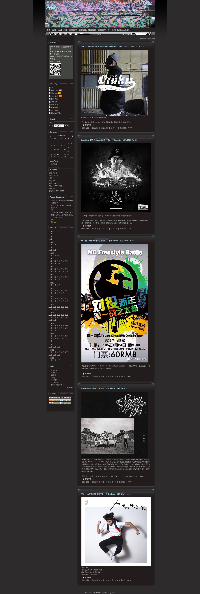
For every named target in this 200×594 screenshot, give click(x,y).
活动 (60, 30)
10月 (58, 263)
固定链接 (95, 128)
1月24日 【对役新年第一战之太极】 (94, 241)
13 (58, 150)
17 (71, 152)
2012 (52, 323)
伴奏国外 (83, 30)
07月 (50, 263)
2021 (52, 253)
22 (65, 154)
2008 (52, 358)
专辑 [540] (55, 96)
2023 (52, 242)
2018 (52, 275)
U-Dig (53, 377)
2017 (52, 283)
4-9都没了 (54, 203)
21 (61, 154)
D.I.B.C (53, 375)
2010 (52, 344)
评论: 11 (104, 128)
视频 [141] (55, 90)
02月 (54, 244)
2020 (52, 259)
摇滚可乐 (54, 370)
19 (55, 154)
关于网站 (112, 30)
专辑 (65, 30)
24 (71, 154)
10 (71, 147)
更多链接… (71, 388)
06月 (66, 261)
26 (55, 156)
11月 (62, 271)
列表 (153, 39)
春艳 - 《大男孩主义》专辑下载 (92, 494)
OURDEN (54, 382)
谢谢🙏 (53, 222)
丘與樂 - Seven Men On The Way (92, 388)
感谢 (52, 210)
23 (68, 154)
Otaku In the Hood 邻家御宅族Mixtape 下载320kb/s (99, 46)
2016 (52, 288)
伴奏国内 (92, 30)
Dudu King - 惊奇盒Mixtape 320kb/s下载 (95, 140)
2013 (52, 313)
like (52, 220)
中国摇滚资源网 (56, 385)
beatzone (54, 373)
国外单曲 (102, 30)
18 (51, 154)
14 (61, 150)
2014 (52, 305)
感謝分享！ (55, 208)
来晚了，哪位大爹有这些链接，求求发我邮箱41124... (62, 215)
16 (68, 152)
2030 (52, 231)
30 (58, 141)
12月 (66, 271)
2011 (52, 334)
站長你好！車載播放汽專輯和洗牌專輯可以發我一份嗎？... (62, 200)
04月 (58, 255)
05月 (50, 239)
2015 (52, 296)
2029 (52, 237)
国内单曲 (73, 30)
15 (65, 150)
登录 (52, 161)
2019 (52, 267)
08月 (50, 250)
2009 (52, 350)
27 (58, 156)
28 (51, 141)
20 (58, 154)
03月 (50, 233)
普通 (149, 39)
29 (55, 141)
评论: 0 (104, 376)
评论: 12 (104, 229)
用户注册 (54, 164)
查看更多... (89, 125)
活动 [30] (54, 93)
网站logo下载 (123, 30)
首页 (48, 30)
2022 (52, 248)
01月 (50, 244)
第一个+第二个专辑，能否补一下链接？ (62, 205)
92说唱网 (54, 380)
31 (61, 141)
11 (51, 150)
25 (51, 156)
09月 (54, 250)
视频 (54, 30)
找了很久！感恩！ (57, 217)
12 (55, 150)
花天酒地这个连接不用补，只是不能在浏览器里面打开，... (62, 212)
